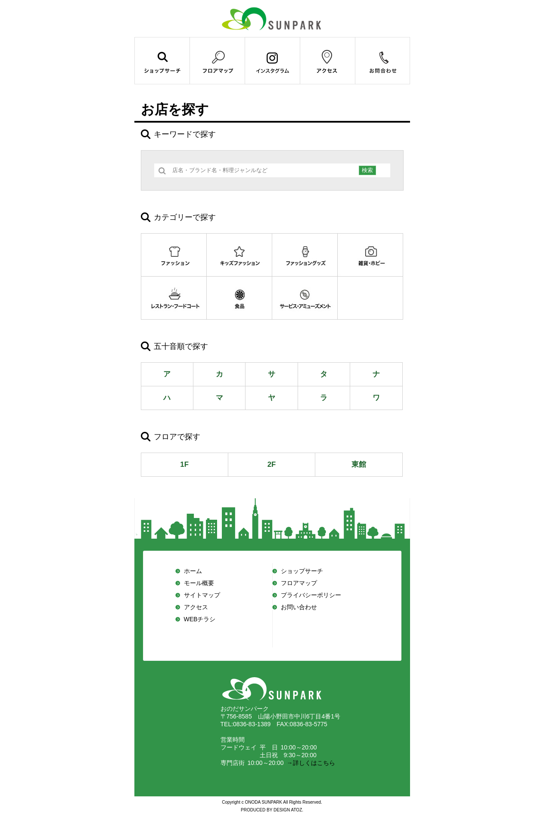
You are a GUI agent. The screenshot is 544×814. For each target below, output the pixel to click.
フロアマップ (299, 583)
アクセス (196, 607)
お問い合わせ (299, 607)
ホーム (193, 570)
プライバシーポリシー (311, 595)
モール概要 (199, 583)
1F (184, 464)
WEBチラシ (200, 619)
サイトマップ (202, 595)
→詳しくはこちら (309, 762)
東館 (358, 464)
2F (271, 464)
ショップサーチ (302, 570)
